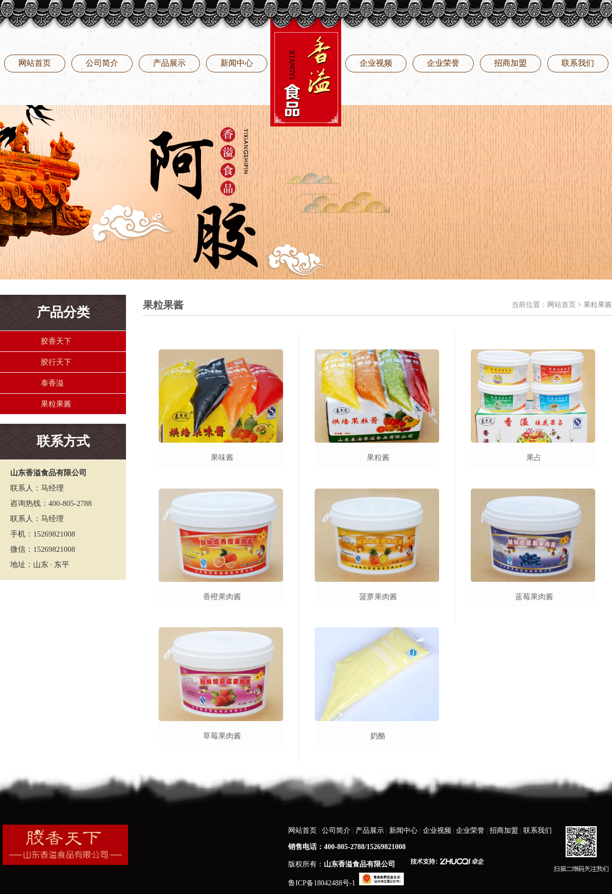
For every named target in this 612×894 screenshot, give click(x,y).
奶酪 (378, 736)
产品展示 (169, 63)
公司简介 (102, 63)
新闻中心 (236, 63)
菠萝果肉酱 (378, 597)
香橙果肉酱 (222, 597)
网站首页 (34, 63)
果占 (534, 457)
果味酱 (222, 457)
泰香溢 (52, 383)
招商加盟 (510, 63)
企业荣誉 (443, 63)
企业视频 (376, 63)
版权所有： (341, 864)
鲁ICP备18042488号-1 (321, 883)
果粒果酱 (56, 404)
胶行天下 (56, 362)
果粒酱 (378, 457)
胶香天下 (56, 341)
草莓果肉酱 (222, 736)
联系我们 (578, 63)
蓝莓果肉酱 (534, 597)
